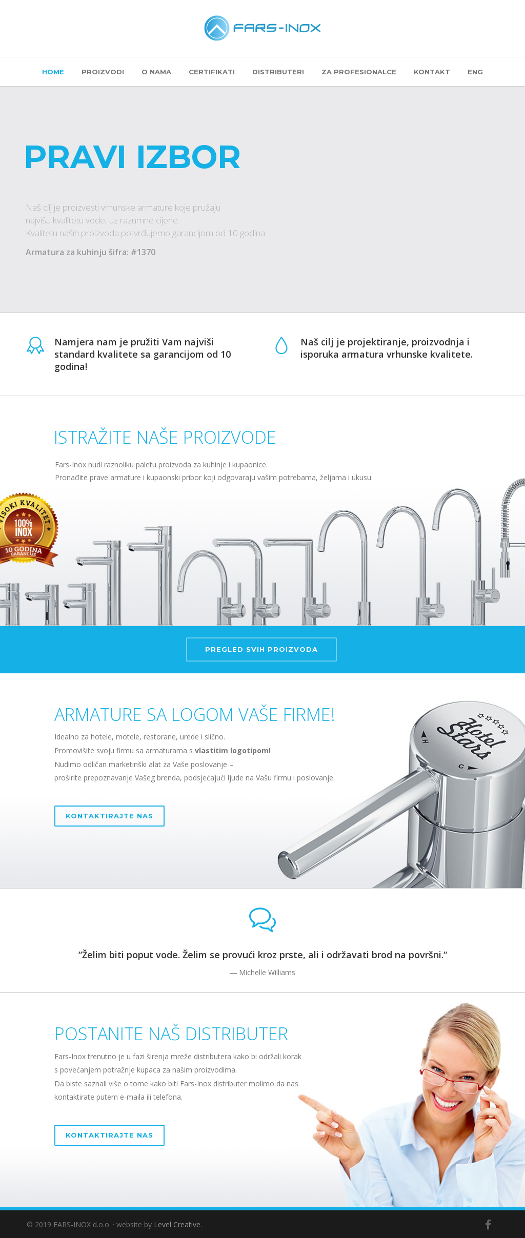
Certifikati (212, 72)
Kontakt (432, 72)
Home (53, 72)
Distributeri (278, 72)
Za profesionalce (358, 72)
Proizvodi (103, 72)
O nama (156, 72)
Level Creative (177, 1224)
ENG (475, 72)
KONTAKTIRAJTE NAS (109, 816)
